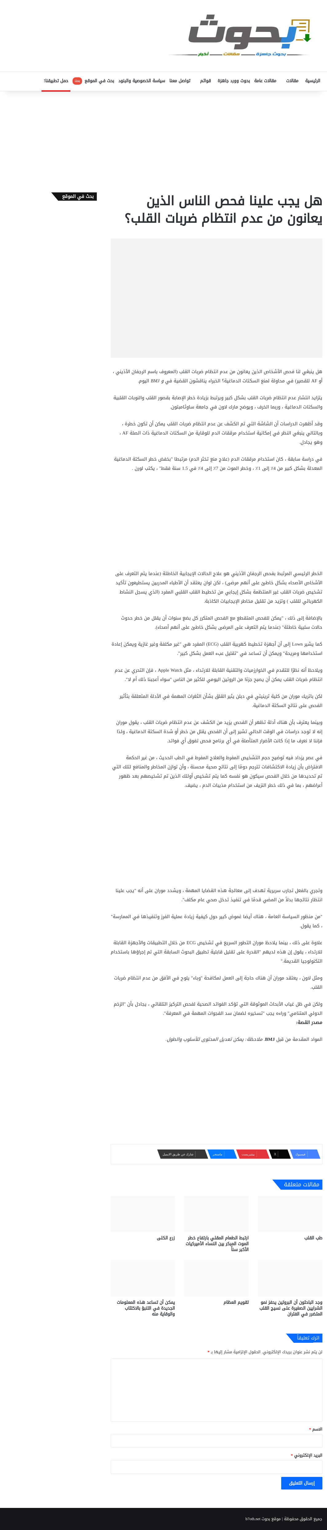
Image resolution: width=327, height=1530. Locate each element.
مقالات (292, 81)
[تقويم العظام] (216, 1278)
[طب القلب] (290, 1214)
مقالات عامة (265, 81)
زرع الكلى (166, 1238)
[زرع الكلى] (143, 1214)
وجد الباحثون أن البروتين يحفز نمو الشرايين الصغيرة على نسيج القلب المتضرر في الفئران (290, 1308)
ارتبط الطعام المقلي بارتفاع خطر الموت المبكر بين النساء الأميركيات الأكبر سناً (217, 1244)
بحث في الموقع (93, 81)
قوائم (205, 81)
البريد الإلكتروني (307, 1455)
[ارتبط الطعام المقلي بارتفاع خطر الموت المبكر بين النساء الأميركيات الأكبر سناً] (216, 1214)
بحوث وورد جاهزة (234, 81)
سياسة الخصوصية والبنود (141, 81)
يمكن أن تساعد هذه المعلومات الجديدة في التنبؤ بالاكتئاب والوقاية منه (146, 1308)
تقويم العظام (236, 1302)
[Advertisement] (163, 140)
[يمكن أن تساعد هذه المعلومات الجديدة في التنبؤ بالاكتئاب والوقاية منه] (143, 1278)
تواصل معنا (179, 81)
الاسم (316, 1429)
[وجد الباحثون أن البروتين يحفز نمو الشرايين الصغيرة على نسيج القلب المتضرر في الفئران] (290, 1278)
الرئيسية (312, 81)
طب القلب (313, 1238)
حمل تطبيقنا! (56, 81)
